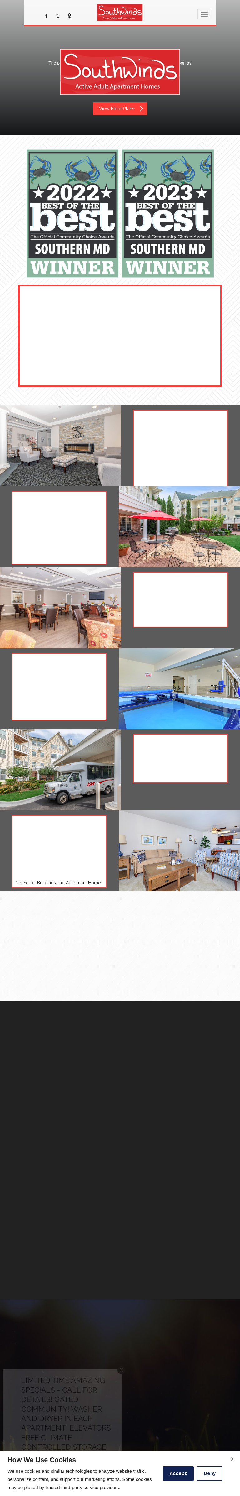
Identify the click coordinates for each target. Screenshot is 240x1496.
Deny (210, 1473)
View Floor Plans (121, 108)
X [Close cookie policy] (232, 1459)
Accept (178, 1473)
